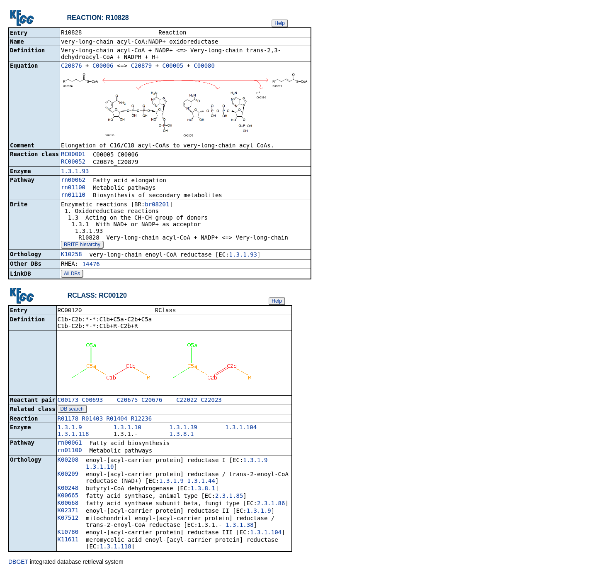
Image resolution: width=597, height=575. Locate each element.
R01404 (117, 420)
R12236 (141, 420)
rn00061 (70, 444)
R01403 (92, 420)
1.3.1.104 (241, 429)
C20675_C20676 (140, 401)
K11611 (68, 541)
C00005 (173, 66)
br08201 (157, 205)
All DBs (72, 274)
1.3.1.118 (73, 435)
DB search (72, 411)
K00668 (68, 504)
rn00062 (73, 180)
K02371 (68, 512)
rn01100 (73, 188)
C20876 (71, 66)
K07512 (68, 519)
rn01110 (73, 195)
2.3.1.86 (271, 505)
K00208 (68, 461)
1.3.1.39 (183, 429)
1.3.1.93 (75, 172)
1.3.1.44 (201, 482)
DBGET (18, 563)
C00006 (103, 66)
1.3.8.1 (181, 435)
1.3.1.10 (127, 429)
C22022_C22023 (199, 401)
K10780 (68, 533)
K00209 (68, 475)
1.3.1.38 (239, 526)
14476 (91, 265)
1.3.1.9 (70, 429)
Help (279, 23)
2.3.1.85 (229, 497)
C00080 (204, 66)
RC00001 (73, 155)
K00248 (68, 489)
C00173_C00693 (80, 401)
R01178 (68, 420)
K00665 (68, 497)
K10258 (71, 255)
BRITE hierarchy (82, 245)
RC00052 (73, 162)
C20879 (141, 66)
